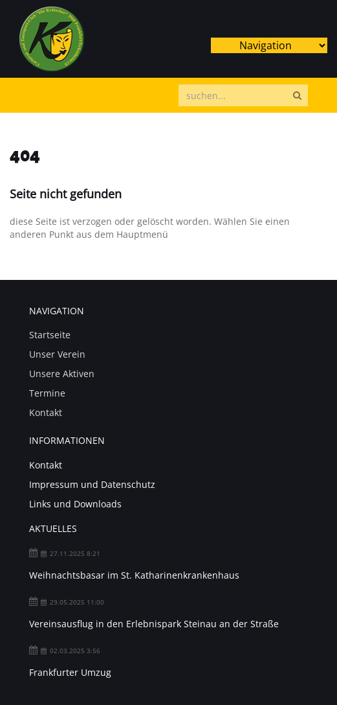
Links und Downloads (75, 504)
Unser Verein (57, 354)
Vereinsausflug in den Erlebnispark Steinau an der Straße (154, 624)
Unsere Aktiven (61, 373)
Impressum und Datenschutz (92, 484)
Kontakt (45, 412)
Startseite (50, 335)
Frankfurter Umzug (70, 672)
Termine (47, 393)
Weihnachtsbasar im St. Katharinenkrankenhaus (134, 575)
